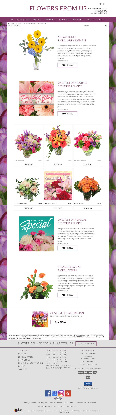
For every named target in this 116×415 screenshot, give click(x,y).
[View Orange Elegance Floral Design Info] (38, 281)
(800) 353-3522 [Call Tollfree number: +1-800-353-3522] (92, 364)
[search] (106, 26)
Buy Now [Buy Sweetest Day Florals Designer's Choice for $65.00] (67, 113)
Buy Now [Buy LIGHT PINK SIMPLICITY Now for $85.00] (28, 208)
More (101, 20)
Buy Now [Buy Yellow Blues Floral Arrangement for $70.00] (67, 65)
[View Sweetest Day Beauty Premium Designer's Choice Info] (58, 185)
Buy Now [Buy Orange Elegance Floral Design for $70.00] (67, 295)
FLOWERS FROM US (58, 8)
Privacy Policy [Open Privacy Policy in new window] (75, 411)
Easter (19, 20)
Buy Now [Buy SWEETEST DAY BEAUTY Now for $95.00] (58, 208)
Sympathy (49, 20)
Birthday (37, 20)
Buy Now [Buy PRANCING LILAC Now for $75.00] (28, 164)
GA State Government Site (68, 406)
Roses (27, 20)
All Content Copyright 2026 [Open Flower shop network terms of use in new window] (39, 411)
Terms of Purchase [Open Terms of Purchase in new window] (91, 411)
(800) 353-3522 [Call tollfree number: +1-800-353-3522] (102, 14)
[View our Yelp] (68, 396)
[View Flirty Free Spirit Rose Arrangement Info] (87, 185)
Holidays (78, 20)
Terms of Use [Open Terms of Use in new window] (64, 412)
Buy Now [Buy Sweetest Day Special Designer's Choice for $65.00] (67, 248)
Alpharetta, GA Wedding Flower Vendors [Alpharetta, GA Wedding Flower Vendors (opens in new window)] (80, 403)
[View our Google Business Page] (55, 396)
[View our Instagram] (61, 396)
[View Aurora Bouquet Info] (58, 142)
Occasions (64, 20)
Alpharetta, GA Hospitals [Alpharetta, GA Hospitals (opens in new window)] (54, 403)
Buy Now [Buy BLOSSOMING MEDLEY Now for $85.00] (87, 164)
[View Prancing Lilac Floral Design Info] (28, 142)
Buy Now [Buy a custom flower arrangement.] (60, 322)
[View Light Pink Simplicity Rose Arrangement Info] (28, 185)
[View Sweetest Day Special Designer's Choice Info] (38, 234)
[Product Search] (94, 25)
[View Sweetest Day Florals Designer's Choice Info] (38, 98)
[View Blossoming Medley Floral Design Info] (87, 142)
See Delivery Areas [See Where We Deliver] (86, 344)
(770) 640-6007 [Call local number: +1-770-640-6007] (102, 12)
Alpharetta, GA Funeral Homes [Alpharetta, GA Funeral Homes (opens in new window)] (31, 403)
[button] (102, 4)
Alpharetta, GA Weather (47, 406)
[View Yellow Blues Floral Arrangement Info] (38, 51)
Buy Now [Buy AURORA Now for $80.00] (58, 164)
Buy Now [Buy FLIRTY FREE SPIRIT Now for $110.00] (87, 208)
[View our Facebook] (48, 396)
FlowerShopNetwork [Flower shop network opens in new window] (59, 411)
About (91, 20)
